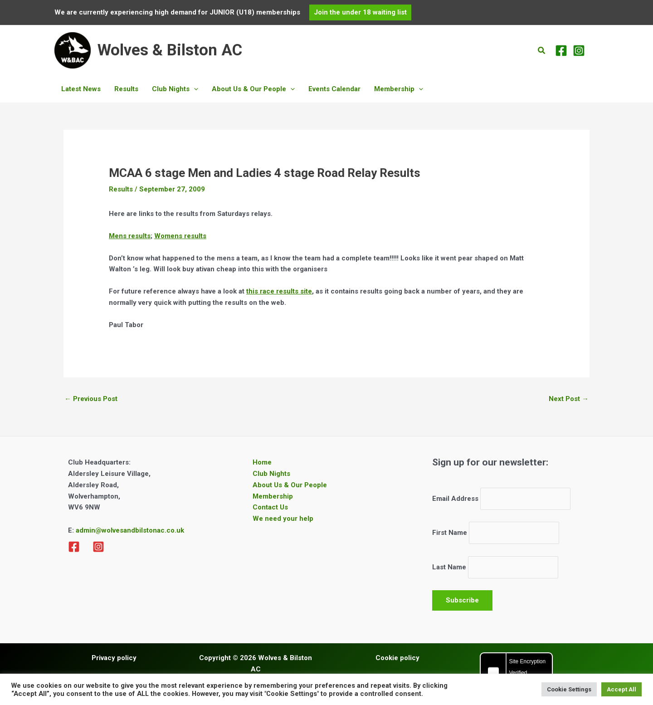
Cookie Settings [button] (569, 689)
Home (262, 462)
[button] (360, 12)
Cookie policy (397, 658)
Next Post (569, 399)
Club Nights (271, 474)
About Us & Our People (290, 485)
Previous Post (90, 399)
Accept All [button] (621, 689)
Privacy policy (114, 658)
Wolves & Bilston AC (169, 50)
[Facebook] (561, 50)
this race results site (279, 291)
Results (121, 189)
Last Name (449, 567)
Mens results (130, 236)
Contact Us (270, 507)
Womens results (180, 236)
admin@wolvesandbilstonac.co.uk (129, 530)
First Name (449, 533)
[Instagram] (579, 50)
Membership (273, 496)
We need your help (283, 518)
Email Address (455, 498)
